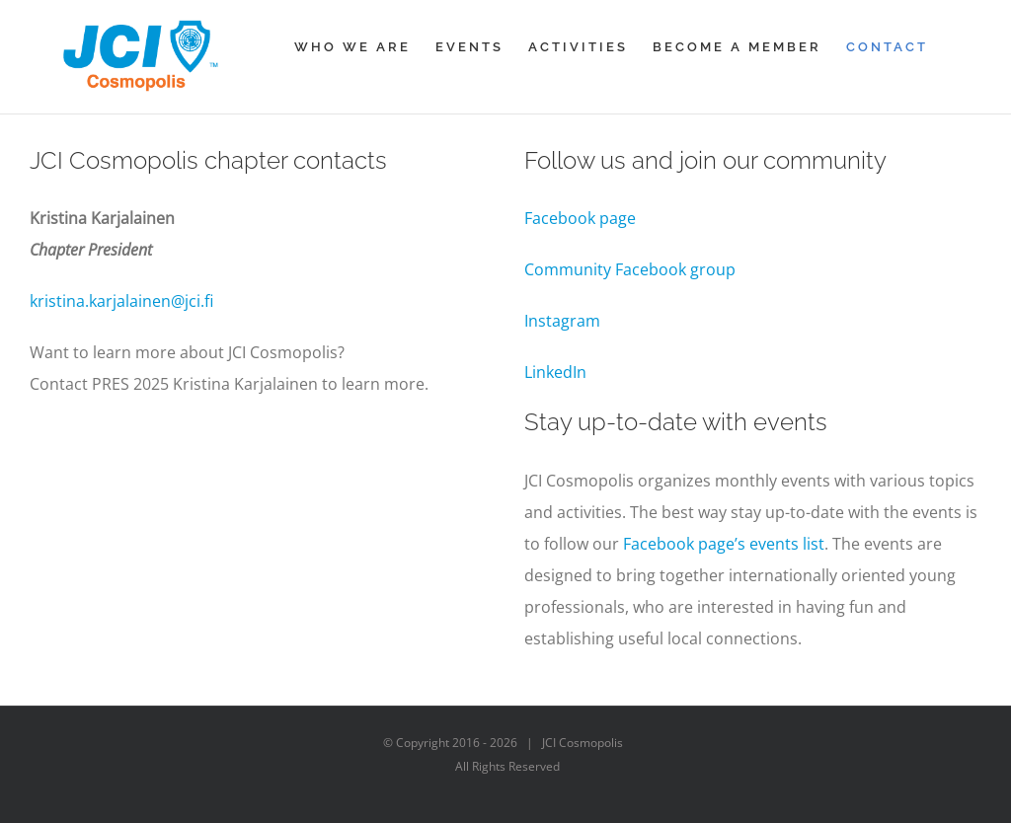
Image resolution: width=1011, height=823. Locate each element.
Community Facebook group (630, 269)
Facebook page (582, 218)
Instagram (562, 321)
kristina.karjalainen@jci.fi (121, 301)
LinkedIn (555, 372)
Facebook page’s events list (723, 544)
